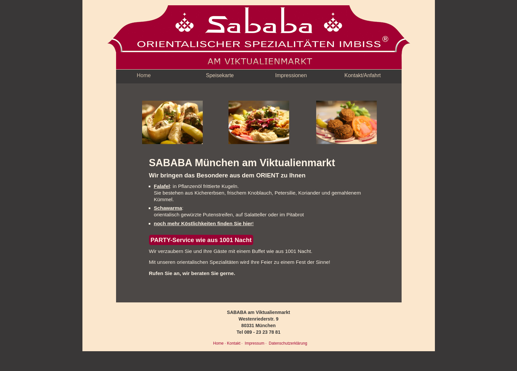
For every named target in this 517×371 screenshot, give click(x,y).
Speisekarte (220, 75)
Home (144, 75)
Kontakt (233, 343)
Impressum (254, 343)
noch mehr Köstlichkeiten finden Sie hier (203, 223)
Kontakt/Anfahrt (363, 75)
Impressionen (291, 75)
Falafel (162, 186)
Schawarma (168, 208)
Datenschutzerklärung (287, 343)
